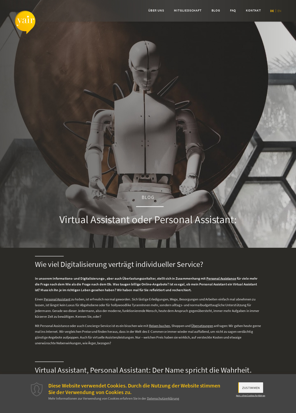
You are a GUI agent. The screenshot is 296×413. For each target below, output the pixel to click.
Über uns (156, 10)
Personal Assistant (57, 299)
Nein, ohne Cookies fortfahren (250, 395)
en (279, 11)
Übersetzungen (202, 325)
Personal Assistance (221, 278)
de (272, 11)
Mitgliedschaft (187, 10)
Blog (216, 10)
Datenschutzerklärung (163, 398)
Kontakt (253, 10)
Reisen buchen (159, 325)
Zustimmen (251, 388)
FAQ (233, 10)
